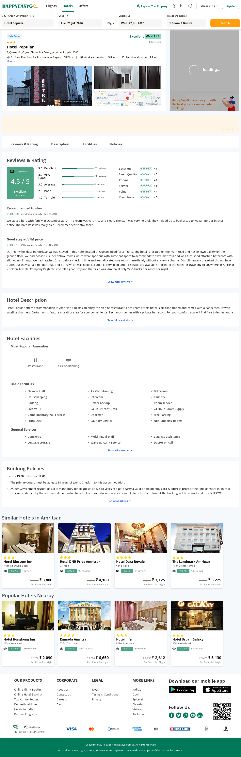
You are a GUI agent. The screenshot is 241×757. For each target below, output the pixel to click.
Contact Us (64, 694)
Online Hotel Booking (28, 694)
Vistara (137, 709)
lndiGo (137, 689)
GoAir (136, 694)
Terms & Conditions (105, 694)
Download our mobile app (197, 681)
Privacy (96, 699)
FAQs (95, 689)
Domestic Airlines (25, 704)
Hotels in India (23, 709)
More (11, 61)
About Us (63, 689)
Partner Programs (26, 714)
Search (225, 23)
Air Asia (138, 704)
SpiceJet (138, 699)
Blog (59, 704)
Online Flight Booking (28, 689)
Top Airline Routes (26, 699)
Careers (62, 699)
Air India (138, 714)
